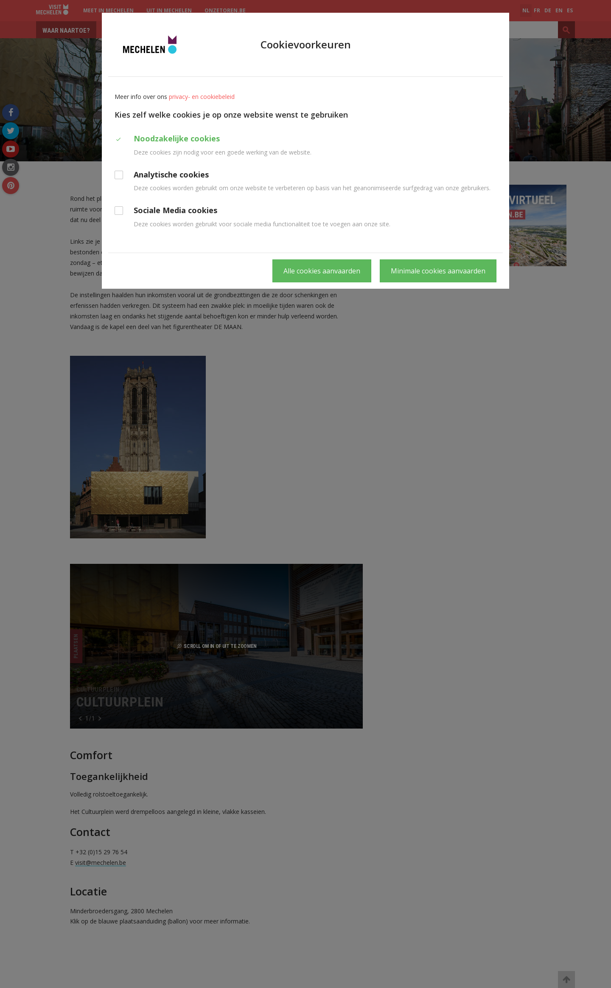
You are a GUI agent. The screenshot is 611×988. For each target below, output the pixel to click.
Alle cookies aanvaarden (321, 271)
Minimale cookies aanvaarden (438, 271)
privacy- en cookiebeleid (202, 97)
